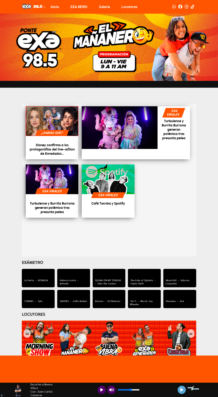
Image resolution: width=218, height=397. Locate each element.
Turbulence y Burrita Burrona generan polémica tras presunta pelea (174, 129)
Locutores (129, 7)
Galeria (104, 7)
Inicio (55, 7)
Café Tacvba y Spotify (108, 203)
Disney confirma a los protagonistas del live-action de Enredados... (52, 149)
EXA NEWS (79, 7)
